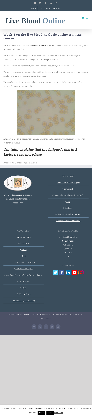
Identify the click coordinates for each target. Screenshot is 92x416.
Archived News (24, 237)
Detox (24, 249)
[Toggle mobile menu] (87, 18)
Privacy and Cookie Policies (68, 214)
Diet (24, 256)
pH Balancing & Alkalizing (24, 300)
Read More (58, 412)
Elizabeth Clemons (14, 163)
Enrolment (68, 189)
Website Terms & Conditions (68, 220)
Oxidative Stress (24, 294)
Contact (68, 208)
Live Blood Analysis (24, 268)
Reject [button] (50, 413)
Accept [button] (41, 413)
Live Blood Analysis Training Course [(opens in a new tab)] (45, 45)
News (24, 287)
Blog (68, 201)
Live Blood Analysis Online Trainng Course (24, 275)
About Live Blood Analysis (68, 182)
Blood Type (24, 243)
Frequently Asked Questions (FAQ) (68, 195)
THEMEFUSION (44, 314)
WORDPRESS (46, 318)
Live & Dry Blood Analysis (24, 262)
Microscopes (24, 281)
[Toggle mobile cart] (82, 18)
